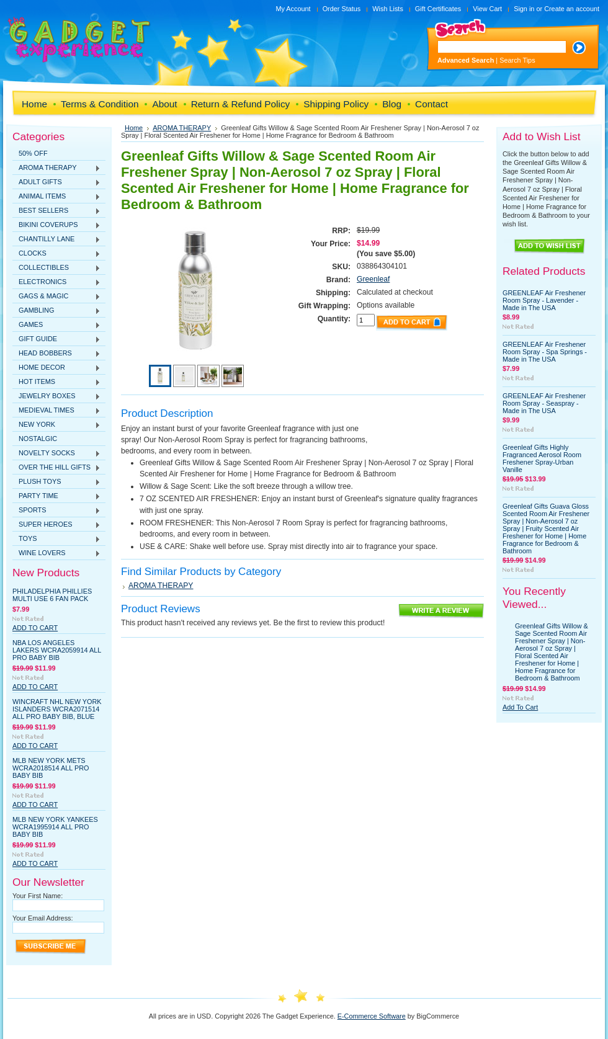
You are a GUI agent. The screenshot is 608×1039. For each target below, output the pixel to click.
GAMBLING (56, 310)
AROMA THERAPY (56, 168)
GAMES (56, 325)
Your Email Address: (42, 918)
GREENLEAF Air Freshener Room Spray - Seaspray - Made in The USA (544, 403)
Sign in (524, 8)
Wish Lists (387, 8)
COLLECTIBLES (56, 268)
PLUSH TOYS (56, 482)
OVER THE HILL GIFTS (56, 467)
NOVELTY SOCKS (56, 453)
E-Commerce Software (372, 1016)
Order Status (342, 8)
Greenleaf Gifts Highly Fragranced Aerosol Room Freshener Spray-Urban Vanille (542, 458)
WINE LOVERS (56, 553)
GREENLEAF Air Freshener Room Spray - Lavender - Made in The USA (544, 300)
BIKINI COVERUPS (56, 225)
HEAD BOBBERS (56, 353)
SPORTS (56, 510)
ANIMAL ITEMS (56, 196)
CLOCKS (56, 253)
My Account (292, 8)
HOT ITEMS (56, 382)
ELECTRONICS (56, 282)
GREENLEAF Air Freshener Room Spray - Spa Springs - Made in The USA (545, 352)
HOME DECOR (56, 367)
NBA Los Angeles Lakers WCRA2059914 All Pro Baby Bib (56, 650)
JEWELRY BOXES (56, 396)
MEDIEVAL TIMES (56, 410)
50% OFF (33, 153)
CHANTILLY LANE (56, 239)
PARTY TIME (56, 496)
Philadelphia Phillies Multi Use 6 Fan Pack (52, 594)
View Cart (487, 8)
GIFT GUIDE (56, 339)
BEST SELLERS (56, 211)
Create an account (571, 8)
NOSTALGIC (38, 438)
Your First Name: (37, 895)
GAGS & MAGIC (56, 296)
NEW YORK (56, 425)
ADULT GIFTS (56, 182)
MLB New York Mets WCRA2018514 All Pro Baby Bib (50, 768)
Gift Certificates (438, 8)
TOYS (56, 539)
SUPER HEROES (56, 524)
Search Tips (517, 60)
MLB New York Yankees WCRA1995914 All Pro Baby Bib (55, 827)
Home (134, 128)
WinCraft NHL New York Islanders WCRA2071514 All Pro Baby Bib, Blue (57, 709)
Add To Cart (35, 627)
